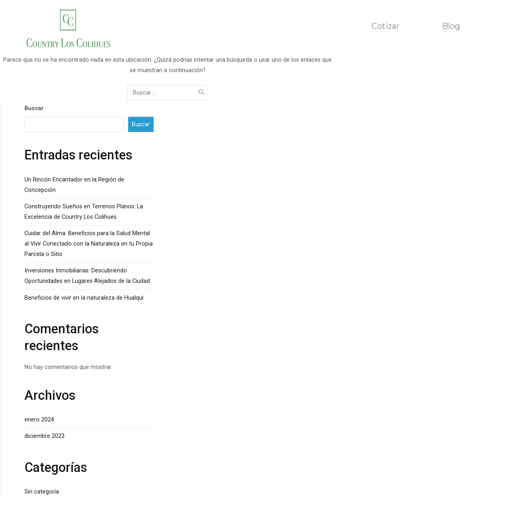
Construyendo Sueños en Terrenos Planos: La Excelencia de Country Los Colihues (83, 211)
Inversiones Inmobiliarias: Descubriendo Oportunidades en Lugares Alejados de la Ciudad (87, 275)
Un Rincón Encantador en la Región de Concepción (74, 184)
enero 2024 (39, 419)
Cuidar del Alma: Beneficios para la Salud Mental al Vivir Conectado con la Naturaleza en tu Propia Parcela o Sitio (88, 244)
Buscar (34, 108)
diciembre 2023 (44, 436)
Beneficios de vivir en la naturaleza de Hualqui (83, 297)
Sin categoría (41, 491)
